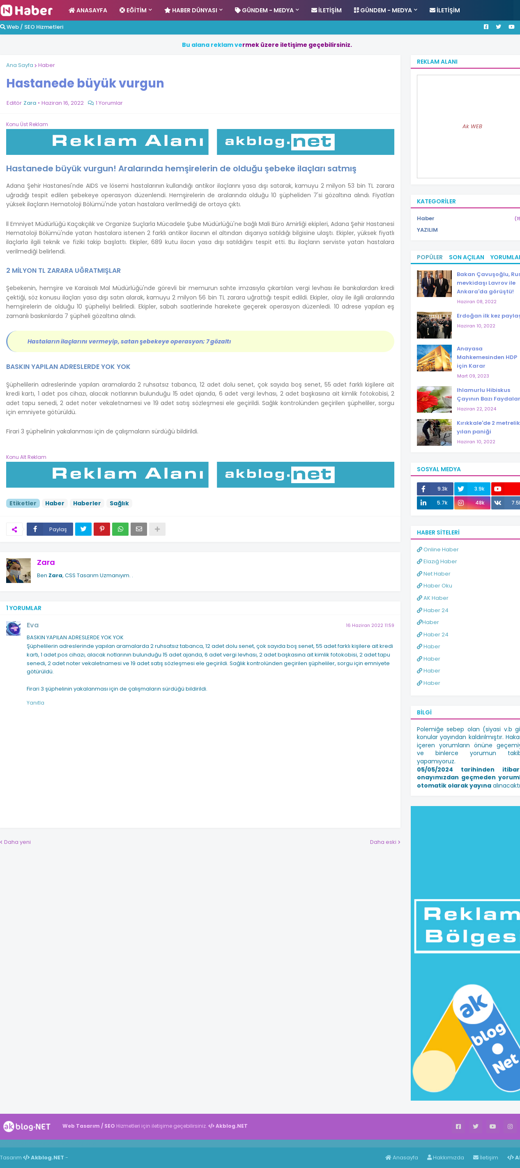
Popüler (430, 257)
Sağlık (119, 503)
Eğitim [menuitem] (133, 10)
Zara (46, 562)
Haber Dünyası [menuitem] (190, 10)
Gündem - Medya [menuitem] (264, 10)
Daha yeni (17, 842)
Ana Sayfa (19, 65)
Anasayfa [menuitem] (88, 10)
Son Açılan (466, 257)
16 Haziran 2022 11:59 (370, 625)
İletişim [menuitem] (326, 10)
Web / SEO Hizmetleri (31, 27)
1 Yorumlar (109, 103)
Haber (46, 65)
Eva (33, 625)
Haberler (87, 503)
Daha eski (383, 842)
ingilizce (85, 1143)
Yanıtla (35, 702)
